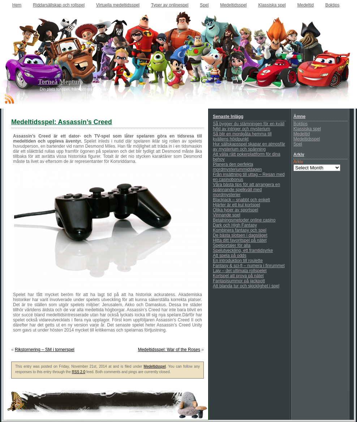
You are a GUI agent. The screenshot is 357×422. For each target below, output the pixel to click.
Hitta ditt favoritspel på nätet (240, 240)
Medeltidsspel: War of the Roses (169, 349)
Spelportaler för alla (231, 245)
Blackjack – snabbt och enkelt (241, 199)
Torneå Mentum (60, 81)
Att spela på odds (229, 255)
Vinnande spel (226, 215)
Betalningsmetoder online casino (244, 220)
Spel (204, 5)
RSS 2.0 (78, 372)
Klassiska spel (272, 5)
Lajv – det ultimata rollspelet (240, 270)
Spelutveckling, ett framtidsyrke (243, 250)
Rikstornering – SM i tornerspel (44, 349)
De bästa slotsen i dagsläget (240, 235)
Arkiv (298, 161)
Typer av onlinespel (169, 5)
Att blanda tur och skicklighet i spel (246, 285)
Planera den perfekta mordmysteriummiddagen (237, 167)
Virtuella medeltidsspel (117, 5)
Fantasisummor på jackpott (239, 280)
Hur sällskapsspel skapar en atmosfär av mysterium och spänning (249, 147)
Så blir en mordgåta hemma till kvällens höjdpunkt (242, 136)
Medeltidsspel (233, 5)
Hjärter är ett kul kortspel (236, 204)
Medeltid (305, 5)
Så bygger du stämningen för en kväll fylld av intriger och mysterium (248, 126)
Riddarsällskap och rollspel (59, 5)
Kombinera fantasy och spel (239, 230)
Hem (16, 5)
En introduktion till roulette (238, 260)
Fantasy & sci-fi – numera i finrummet (249, 265)
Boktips (332, 5)
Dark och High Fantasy (235, 225)
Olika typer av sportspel (235, 209)
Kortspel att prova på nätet (238, 275)
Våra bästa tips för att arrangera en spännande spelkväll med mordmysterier (246, 189)
